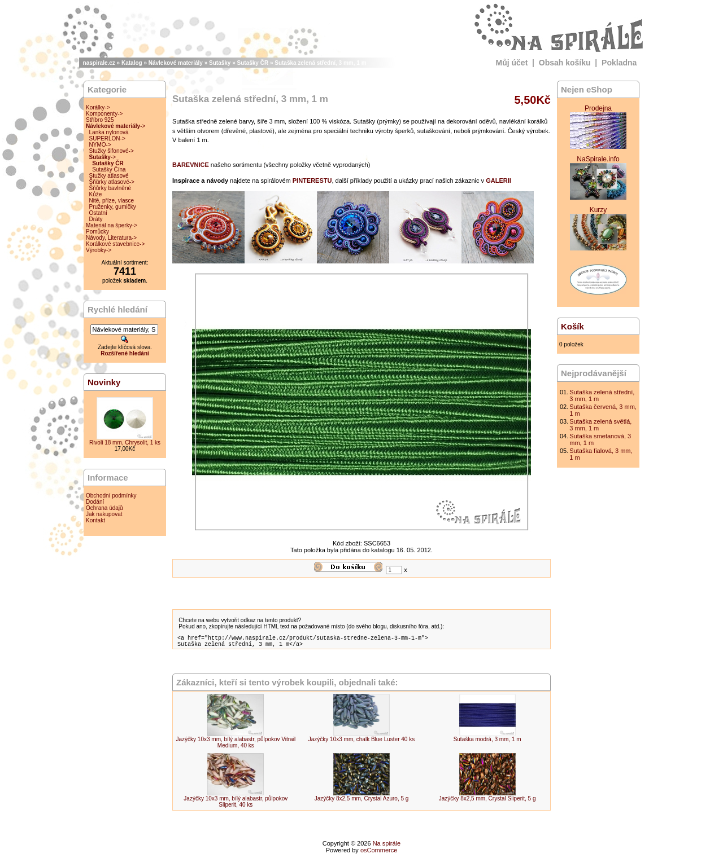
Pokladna (619, 62)
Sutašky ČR (253, 63)
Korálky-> (98, 107)
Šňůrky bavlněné (110, 188)
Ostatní (98, 213)
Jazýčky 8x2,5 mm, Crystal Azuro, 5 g (362, 802)
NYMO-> (100, 145)
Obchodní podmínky (111, 495)
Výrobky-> (98, 250)
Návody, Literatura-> (111, 238)
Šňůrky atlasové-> (111, 182)
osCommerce (378, 853)
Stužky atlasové (109, 176)
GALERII (498, 180)
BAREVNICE (190, 164)
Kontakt (95, 520)
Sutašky (219, 63)
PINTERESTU (312, 180)
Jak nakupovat (104, 514)
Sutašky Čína (108, 169)
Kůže (95, 194)
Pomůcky (97, 231)
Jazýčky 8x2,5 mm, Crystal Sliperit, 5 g (487, 802)
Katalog (131, 63)
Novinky (104, 382)
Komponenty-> (104, 114)
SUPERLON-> (107, 138)
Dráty (96, 219)
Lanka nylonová (109, 132)
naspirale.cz (99, 63)
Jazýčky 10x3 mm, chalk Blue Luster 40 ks (361, 743)
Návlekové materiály (176, 63)
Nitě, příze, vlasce (111, 200)
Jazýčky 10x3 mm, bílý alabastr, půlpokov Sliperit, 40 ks (236, 805)
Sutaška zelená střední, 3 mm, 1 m (320, 63)
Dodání (95, 502)
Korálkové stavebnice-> (115, 244)
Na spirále (387, 846)
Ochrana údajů (104, 508)
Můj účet (512, 62)
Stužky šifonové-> (111, 151)
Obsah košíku (565, 62)
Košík (572, 326)
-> (115, 126)
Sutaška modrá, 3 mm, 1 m (487, 743)
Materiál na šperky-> (111, 225)
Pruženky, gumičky (112, 207)
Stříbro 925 (100, 120)
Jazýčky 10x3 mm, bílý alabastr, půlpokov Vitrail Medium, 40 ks (236, 746)
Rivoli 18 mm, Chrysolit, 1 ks (124, 442)
